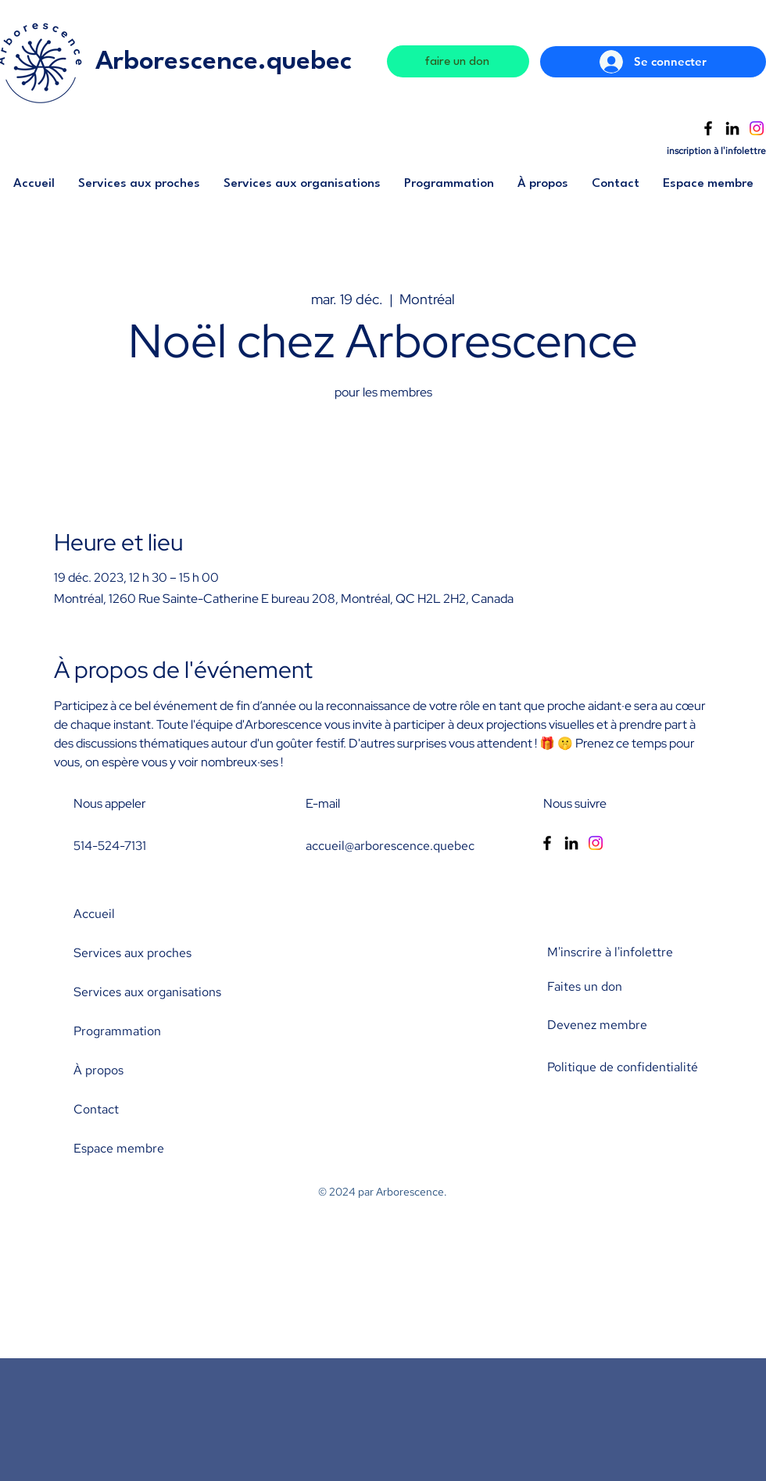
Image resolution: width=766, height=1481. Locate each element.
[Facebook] (708, 128)
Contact (96, 1109)
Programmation (117, 1031)
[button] (139, 189)
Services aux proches (132, 953)
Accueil (94, 913)
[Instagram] (756, 128)
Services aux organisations (147, 992)
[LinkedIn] (732, 128)
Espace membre (118, 1148)
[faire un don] (458, 61)
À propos (98, 1070)
